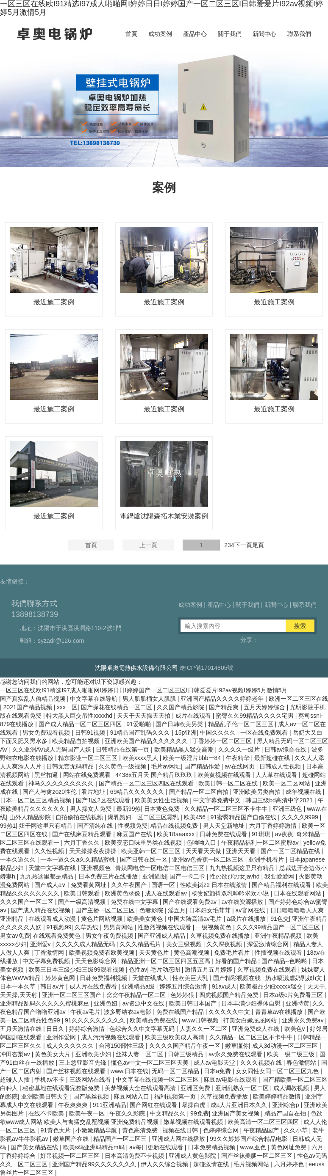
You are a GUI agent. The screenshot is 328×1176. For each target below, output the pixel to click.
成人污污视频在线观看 (111, 1037)
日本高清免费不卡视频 (135, 1155)
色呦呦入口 (202, 842)
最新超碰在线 (273, 758)
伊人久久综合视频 (165, 1164)
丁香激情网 (50, 952)
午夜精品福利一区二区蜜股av (260, 842)
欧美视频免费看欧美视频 (102, 952)
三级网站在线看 (91, 1079)
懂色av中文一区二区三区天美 (150, 1062)
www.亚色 (254, 1147)
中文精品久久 (168, 1113)
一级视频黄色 (214, 927)
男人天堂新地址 (224, 825)
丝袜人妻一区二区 (140, 1054)
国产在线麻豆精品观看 (82, 834)
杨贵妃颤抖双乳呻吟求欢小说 (231, 893)
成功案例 (160, 33)
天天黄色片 (154, 952)
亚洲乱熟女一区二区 (242, 1088)
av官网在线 (251, 910)
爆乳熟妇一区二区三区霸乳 (144, 817)
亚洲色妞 (106, 1003)
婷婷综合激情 (87, 1028)
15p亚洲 (186, 732)
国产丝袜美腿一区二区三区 (257, 1155)
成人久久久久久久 (70, 1045)
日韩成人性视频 (281, 766)
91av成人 (224, 986)
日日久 (56, 1028)
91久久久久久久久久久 (95, 1020)
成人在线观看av (167, 893)
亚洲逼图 (154, 876)
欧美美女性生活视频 (162, 800)
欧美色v (295, 1028)
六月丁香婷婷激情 (273, 825)
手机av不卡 (50, 1079)
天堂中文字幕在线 (53, 868)
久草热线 (87, 927)
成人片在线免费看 (94, 986)
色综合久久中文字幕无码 (142, 1028)
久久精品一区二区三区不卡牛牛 (226, 808)
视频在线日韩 (181, 1130)
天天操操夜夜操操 (93, 851)
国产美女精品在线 (35, 1147)
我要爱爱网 (280, 876)
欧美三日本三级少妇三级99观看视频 (76, 969)
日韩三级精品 (186, 1054)
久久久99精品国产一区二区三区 (279, 927)
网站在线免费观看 (87, 774)
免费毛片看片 (232, 952)
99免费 (199, 1113)
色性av (138, 969)
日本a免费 (218, 1071)
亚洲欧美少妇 (94, 1054)
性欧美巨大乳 (191, 978)
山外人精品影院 (31, 817)
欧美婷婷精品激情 (277, 1096)
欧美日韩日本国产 (193, 1003)
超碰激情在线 (212, 1164)
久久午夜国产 (129, 884)
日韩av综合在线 (286, 749)
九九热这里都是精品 (47, 876)
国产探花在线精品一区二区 (117, 707)
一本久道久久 (18, 859)
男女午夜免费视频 (110, 935)
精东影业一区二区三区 (88, 758)
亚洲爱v (41, 944)
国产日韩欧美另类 (180, 724)
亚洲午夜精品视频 (278, 935)
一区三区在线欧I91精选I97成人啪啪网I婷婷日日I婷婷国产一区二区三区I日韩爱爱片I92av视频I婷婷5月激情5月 (143, 690)
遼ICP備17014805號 (206, 667)
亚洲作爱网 (62, 1037)
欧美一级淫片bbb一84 (192, 758)
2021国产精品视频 (28, 707)
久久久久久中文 (230, 1011)
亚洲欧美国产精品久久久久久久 (147, 741)
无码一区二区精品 (176, 1071)
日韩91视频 (91, 732)
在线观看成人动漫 (53, 918)
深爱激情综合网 (268, 944)
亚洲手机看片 (267, 859)
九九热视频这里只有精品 (242, 868)
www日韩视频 (201, 1020)
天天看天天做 (204, 851)
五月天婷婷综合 (265, 707)
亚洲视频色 (96, 868)
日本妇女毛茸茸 (210, 910)
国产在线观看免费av (190, 901)
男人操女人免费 (91, 808)
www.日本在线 (129, 1071)
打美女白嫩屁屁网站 (250, 1020)
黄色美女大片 (53, 1054)
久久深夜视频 (225, 944)
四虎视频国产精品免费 (229, 994)
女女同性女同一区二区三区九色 (278, 1071)
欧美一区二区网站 (287, 783)
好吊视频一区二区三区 (70, 1155)
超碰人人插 (15, 1079)
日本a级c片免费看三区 (294, 994)
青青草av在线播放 (280, 1011)
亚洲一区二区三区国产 (72, 994)
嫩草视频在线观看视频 (194, 1121)
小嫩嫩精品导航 (97, 1130)
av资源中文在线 (144, 1003)
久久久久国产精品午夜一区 (185, 1045)
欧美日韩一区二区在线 (228, 783)
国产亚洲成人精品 (162, 935)
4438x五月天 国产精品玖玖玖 (154, 774)
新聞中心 (264, 33)
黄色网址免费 (289, 1147)
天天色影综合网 (96, 961)
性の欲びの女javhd (235, 876)
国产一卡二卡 (188, 876)
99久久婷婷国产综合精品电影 (249, 1138)
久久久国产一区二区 (27, 901)
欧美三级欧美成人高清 (175, 1037)
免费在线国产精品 (181, 1011)
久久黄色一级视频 (123, 766)
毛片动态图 (166, 969)
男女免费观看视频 (47, 732)
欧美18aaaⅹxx (176, 834)
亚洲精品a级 (139, 986)
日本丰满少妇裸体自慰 (251, 1003)
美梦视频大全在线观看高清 (141, 1088)
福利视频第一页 (175, 1096)
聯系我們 (299, 33)
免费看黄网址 (89, 884)
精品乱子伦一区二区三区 (241, 724)
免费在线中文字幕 (135, 901)
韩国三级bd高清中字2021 (279, 800)
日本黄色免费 (162, 808)
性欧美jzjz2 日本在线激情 (214, 884)
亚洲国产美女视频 (236, 1113)
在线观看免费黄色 (57, 935)
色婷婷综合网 (221, 1130)
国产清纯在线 (95, 825)
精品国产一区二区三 (120, 1138)
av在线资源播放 (243, 901)
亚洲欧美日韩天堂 (45, 1096)
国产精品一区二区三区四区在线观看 (147, 783)
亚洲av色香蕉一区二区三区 (208, 859)
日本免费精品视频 (212, 1147)
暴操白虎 (194, 1105)
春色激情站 (302, 1062)
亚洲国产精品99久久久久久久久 (94, 1164)
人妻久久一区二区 (204, 1028)
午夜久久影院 (128, 1113)
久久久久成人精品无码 (86, 944)
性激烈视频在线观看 (165, 927)
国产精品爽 (224, 707)
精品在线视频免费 (175, 825)
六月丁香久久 (82, 842)
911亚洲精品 (109, 1105)
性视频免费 (132, 825)
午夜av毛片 (85, 1011)
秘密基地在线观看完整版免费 (61, 1088)
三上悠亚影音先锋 (83, 1062)
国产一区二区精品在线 (291, 851)
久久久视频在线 (262, 1062)
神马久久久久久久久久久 (61, 783)
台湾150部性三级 (122, 1045)
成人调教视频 (292, 1088)
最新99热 (129, 808)
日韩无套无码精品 (70, 766)
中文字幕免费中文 (217, 800)
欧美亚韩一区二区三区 (151, 851)
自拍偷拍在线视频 (80, 817)
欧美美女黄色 (145, 918)
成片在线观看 (194, 715)
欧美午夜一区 (87, 1113)
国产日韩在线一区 (144, 859)
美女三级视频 (184, 944)
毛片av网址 (166, 766)
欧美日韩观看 (82, 893)
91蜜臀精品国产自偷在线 (244, 817)
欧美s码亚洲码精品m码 (94, 1147)
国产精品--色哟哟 (285, 961)
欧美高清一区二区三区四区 (264, 1121)
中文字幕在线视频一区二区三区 (158, 1079)
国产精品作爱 (203, 766)
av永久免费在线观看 (236, 1054)
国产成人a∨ (50, 884)
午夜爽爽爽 (73, 1105)
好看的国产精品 (237, 961)
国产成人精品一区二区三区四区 (81, 724)
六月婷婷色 (290, 1164)
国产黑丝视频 (92, 1096)
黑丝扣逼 (47, 774)
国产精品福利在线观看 (282, 884)
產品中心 (195, 33)
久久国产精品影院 (181, 707)
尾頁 (258, 545)
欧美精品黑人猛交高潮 (184, 749)
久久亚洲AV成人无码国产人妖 (52, 749)
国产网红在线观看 (154, 1105)
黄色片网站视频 (102, 918)
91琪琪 (262, 834)
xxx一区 (67, 707)
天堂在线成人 (151, 978)
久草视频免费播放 (225, 1096)
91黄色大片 (56, 1130)
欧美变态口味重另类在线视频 (144, 842)
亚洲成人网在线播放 (179, 1138)
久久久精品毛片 (141, 944)
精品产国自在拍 (286, 1113)
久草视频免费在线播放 (220, 935)
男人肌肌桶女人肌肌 (150, 698)
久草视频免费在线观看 (267, 969)
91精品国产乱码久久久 (141, 732)
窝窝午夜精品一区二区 (136, 994)
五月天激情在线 (21, 1028)
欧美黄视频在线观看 (225, 774)
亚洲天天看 (241, 851)
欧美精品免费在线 (154, 1020)
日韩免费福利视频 (104, 978)
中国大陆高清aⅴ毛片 (196, 918)
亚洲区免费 (196, 1088)
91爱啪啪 (139, 724)
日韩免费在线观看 (224, 834)
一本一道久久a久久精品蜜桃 (78, 859)
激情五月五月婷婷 (209, 969)
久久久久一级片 (239, 749)
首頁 (131, 33)
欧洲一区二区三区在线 (298, 698)
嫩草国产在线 (71, 1138)
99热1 (8, 825)
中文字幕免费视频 (47, 961)
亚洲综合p (286, 1105)
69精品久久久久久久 (138, 791)
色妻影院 (152, 910)
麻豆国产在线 (135, 834)
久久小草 (296, 1130)
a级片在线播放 (247, 918)
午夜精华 (238, 758)
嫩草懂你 (237, 1045)
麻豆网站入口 (132, 1096)
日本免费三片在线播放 (108, 876)
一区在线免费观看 (264, 732)
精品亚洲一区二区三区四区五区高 (166, 961)
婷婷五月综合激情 (183, 986)
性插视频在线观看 (279, 952)
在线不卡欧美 (47, 1113)
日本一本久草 (18, 986)
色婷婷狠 (183, 994)
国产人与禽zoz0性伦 (50, 791)
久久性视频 (50, 851)
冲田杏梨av (16, 1054)
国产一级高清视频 (82, 901)
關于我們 (230, 33)
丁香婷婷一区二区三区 (222, 741)
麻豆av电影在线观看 (231, 1079)
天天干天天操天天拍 (144, 715)
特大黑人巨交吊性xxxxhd (80, 715)
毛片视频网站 (252, 1164)
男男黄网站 (119, 927)
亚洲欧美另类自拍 (257, 791)
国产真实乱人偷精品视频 (33, 698)
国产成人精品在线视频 (41, 910)
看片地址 (94, 791)
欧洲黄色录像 (123, 893)
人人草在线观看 (277, 774)
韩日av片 (53, 986)
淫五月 (177, 910)
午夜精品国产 (262, 1130)
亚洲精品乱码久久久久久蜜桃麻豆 (45, 1003)
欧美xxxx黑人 (141, 758)
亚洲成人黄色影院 (193, 1155)
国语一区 (164, 884)
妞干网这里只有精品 (46, 825)
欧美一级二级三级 (291, 1054)
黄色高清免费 (140, 1130)
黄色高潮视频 (192, 952)
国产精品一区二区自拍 (199, 791)
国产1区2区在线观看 (103, 800)
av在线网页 (240, 766)
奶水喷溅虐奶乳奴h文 (294, 978)
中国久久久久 (218, 732)
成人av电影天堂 (215, 1062)
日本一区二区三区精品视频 (36, 800)
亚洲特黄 (297, 1003)
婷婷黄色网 (61, 978)
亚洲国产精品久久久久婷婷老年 (223, 698)
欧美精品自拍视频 (76, 741)
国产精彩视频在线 (237, 978)
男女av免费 (15, 935)
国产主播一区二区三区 (105, 910)
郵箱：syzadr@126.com (52, 640)
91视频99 (58, 927)
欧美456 (195, 817)
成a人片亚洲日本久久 (240, 1105)
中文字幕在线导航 (94, 698)
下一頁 (243, 545)
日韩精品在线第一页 (123, 749)
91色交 (279, 918)
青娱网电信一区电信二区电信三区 (160, 868)
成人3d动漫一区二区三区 (286, 1045)
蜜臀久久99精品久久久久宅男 (255, 715)
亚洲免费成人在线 (256, 1028)
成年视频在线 (304, 791)
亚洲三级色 (288, 808)
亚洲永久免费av (303, 1020)
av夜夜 (284, 834)
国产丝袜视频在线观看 (76, 1071)
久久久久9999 (300, 817)
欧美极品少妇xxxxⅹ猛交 (272, 986)
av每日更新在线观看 (157, 1147)
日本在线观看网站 (298, 893)
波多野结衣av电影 (128, 1011)
